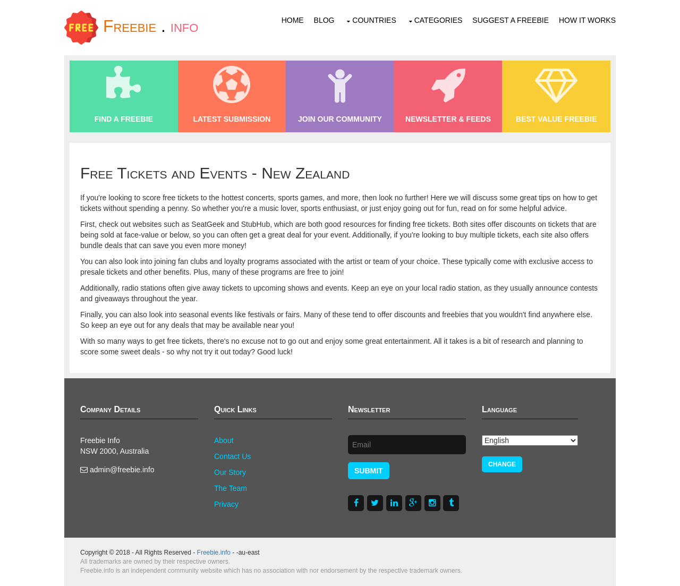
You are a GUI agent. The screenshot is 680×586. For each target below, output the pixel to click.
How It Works (587, 20)
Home (293, 20)
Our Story (230, 472)
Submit (368, 470)
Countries (374, 20)
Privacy (226, 504)
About (224, 440)
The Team (230, 488)
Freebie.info (214, 552)
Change (502, 464)
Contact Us (232, 456)
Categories (438, 20)
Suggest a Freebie (510, 20)
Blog (324, 20)
